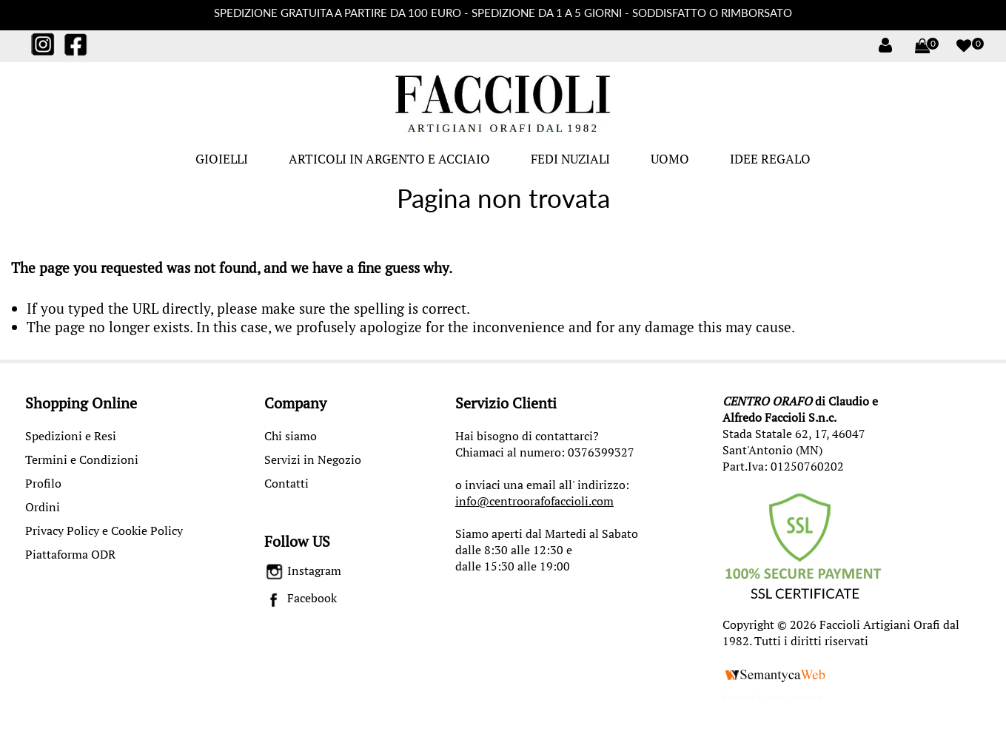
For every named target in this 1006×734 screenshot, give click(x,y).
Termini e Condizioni (81, 459)
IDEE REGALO (770, 158)
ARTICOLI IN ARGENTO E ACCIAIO (389, 158)
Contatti (286, 483)
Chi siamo (290, 436)
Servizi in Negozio (312, 459)
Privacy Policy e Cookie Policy (104, 530)
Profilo (43, 483)
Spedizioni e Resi (70, 436)
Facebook (301, 598)
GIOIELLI (221, 158)
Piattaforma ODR (70, 554)
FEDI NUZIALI (570, 158)
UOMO (670, 158)
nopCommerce (795, 698)
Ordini (42, 507)
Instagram (303, 570)
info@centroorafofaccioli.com (534, 501)
